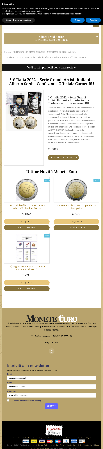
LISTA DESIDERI (26, 227)
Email (9, 374)
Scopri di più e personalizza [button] (18, 20)
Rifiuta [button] (78, 20)
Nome (9, 383)
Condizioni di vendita (54, 438)
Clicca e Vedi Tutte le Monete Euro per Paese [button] (51, 38)
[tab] (51, 38)
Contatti (21, 438)
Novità (35, 438)
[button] (51, 67)
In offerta (28, 438)
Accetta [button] (93, 20)
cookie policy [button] (36, 11)
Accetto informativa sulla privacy (24, 400)
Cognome (11, 391)
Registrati (42, 438)
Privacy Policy (43, 445)
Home (15, 438)
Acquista (26, 221)
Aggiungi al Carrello (63, 157)
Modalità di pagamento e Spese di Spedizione (79, 438)
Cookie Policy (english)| (86, 445)
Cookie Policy (54, 445)
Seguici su (51, 342)
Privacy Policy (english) (68, 445)
